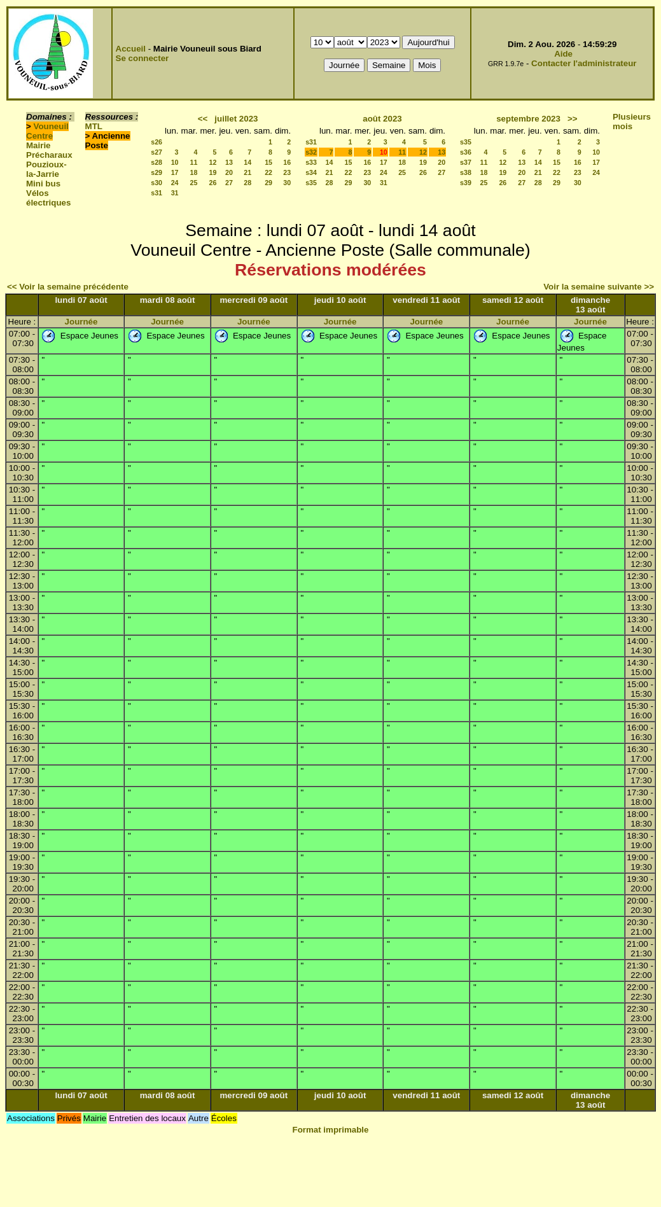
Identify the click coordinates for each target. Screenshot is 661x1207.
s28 (156, 162)
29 (268, 182)
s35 (311, 182)
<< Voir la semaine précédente (68, 286)
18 (194, 172)
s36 (465, 152)
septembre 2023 (528, 118)
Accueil (131, 48)
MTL (93, 126)
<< (203, 118)
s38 (465, 172)
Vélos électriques (48, 197)
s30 (156, 182)
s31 (156, 193)
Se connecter (142, 58)
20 (229, 172)
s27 (156, 152)
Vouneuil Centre (47, 131)
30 (287, 182)
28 (247, 182)
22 (268, 172)
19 (213, 172)
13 (229, 162)
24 (175, 182)
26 (213, 182)
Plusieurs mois (632, 121)
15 (268, 162)
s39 (465, 182)
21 (247, 172)
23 (287, 172)
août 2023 (382, 118)
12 (213, 162)
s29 (156, 172)
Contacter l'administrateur (583, 63)
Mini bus (43, 183)
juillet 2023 (236, 118)
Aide (563, 54)
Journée (81, 321)
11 (194, 162)
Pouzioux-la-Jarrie (46, 169)
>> (572, 118)
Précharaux (49, 155)
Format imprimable (331, 1129)
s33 (311, 162)
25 (194, 182)
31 (175, 193)
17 (175, 172)
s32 (311, 152)
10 (175, 162)
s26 (156, 142)
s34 (311, 172)
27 (229, 182)
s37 (465, 162)
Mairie (38, 145)
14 (247, 162)
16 (287, 162)
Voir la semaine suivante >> (598, 286)
